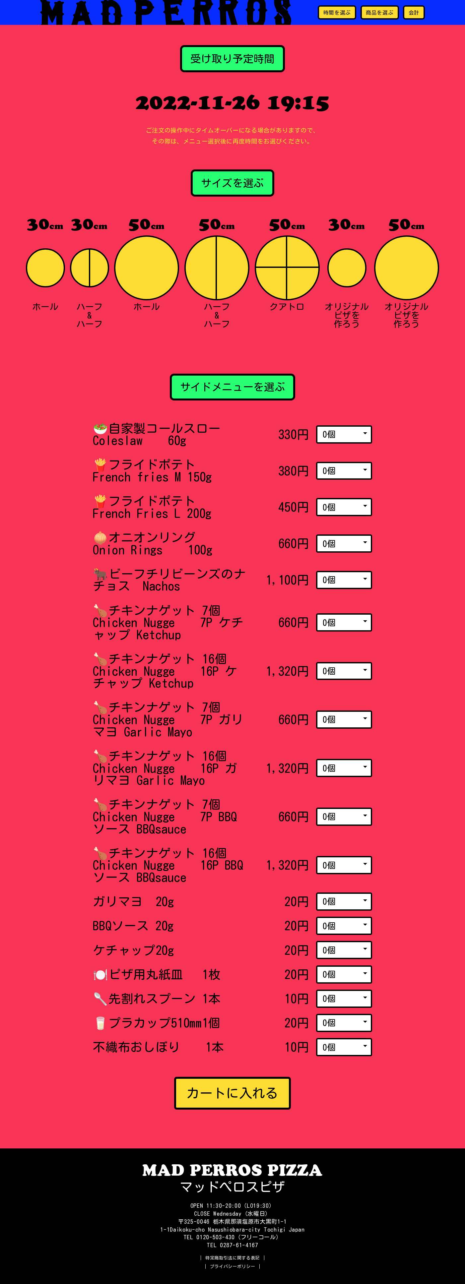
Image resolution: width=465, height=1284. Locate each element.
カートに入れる (232, 1093)
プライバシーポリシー (232, 1266)
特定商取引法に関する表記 (232, 1257)
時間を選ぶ (337, 12)
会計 (414, 12)
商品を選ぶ (379, 12)
